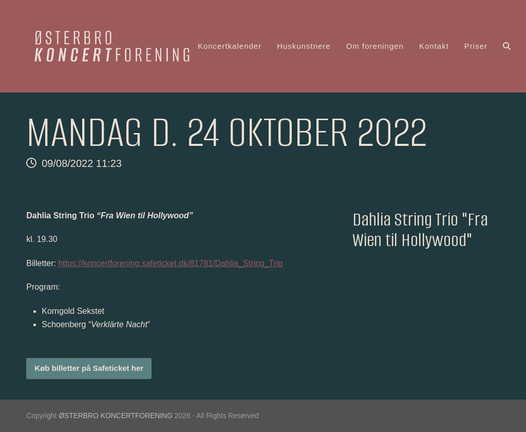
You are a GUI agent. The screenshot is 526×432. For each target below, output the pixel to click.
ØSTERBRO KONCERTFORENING (116, 415)
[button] (506, 46)
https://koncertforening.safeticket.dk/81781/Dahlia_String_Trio (170, 263)
